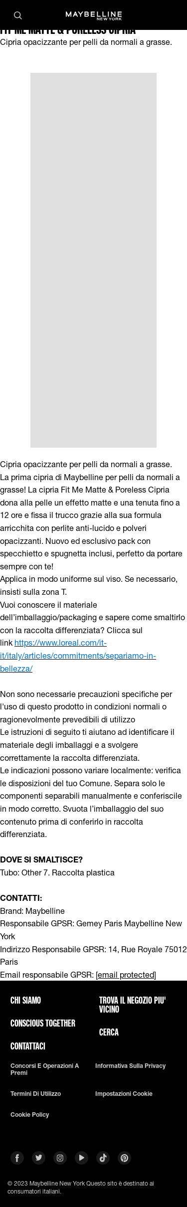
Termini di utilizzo (35, 1093)
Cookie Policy (29, 1114)
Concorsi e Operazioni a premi (44, 1069)
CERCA (109, 1032)
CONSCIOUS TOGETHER (42, 1023)
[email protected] (126, 974)
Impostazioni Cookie (124, 1093)
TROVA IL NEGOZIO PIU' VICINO (132, 1005)
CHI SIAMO (25, 1000)
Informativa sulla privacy (130, 1065)
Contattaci (27, 1045)
